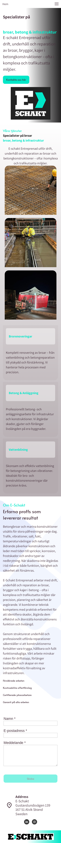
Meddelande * (15, 743)
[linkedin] (26, 821)
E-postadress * (15, 731)
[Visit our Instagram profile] (34, 821)
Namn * (9, 719)
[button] (56, 4)
